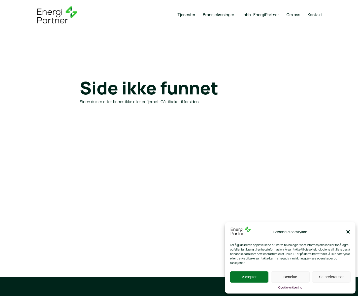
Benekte (290, 277)
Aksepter (249, 277)
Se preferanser (331, 277)
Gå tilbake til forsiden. (180, 101)
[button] (348, 231)
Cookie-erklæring (290, 287)
